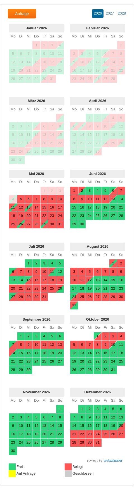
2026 (98, 13)
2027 (110, 13)
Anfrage (22, 13)
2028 (122, 13)
